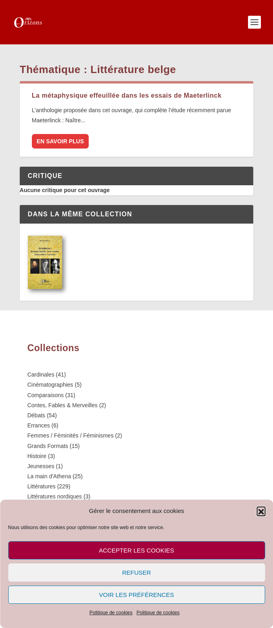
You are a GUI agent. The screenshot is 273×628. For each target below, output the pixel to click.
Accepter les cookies (136, 550)
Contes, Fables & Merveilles (62, 405)
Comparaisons (45, 395)
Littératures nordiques (54, 496)
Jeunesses (40, 466)
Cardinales (40, 374)
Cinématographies (50, 384)
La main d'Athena (49, 476)
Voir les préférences (136, 594)
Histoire (36, 456)
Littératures (41, 486)
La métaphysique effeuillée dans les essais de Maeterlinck (126, 95)
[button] (261, 511)
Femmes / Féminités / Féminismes (70, 435)
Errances (38, 425)
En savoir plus (60, 141)
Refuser (136, 572)
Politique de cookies (111, 612)
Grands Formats (47, 446)
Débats (36, 415)
